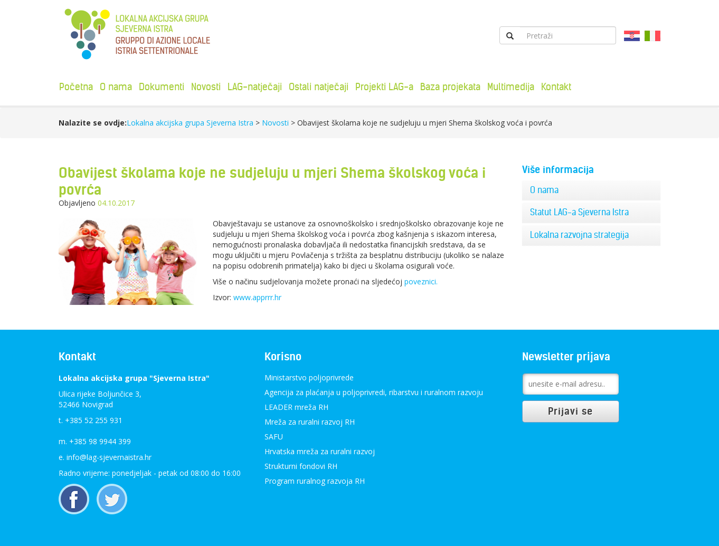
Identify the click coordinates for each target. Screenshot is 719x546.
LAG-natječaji (255, 87)
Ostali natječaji (318, 87)
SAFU (273, 437)
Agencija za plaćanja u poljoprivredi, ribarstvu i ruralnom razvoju (373, 392)
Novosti (206, 87)
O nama (116, 87)
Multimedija (510, 87)
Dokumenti (161, 87)
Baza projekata (450, 87)
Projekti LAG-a (384, 87)
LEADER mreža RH (296, 407)
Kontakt (556, 87)
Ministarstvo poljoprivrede (309, 377)
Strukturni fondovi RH (300, 466)
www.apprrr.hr (257, 297)
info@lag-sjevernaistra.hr (109, 457)
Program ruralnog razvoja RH (314, 481)
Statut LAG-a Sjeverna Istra (579, 212)
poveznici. (421, 281)
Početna (76, 87)
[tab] (591, 190)
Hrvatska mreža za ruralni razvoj (319, 451)
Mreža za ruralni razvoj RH (309, 422)
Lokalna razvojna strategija (579, 234)
